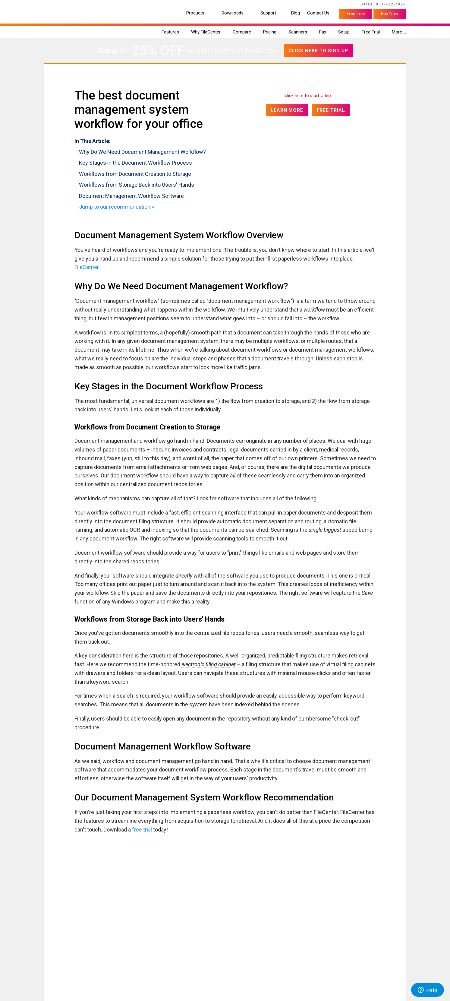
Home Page (53, 5)
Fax (322, 32)
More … (399, 32)
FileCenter (86, 267)
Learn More (287, 110)
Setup (344, 32)
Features (170, 32)
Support (268, 13)
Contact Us (318, 13)
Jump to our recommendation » (116, 207)
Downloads (233, 13)
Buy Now (389, 13)
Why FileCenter (206, 32)
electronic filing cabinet (208, 664)
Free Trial (356, 13)
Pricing (269, 32)
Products (195, 13)
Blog (295, 13)
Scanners (297, 32)
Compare (242, 32)
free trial (142, 829)
